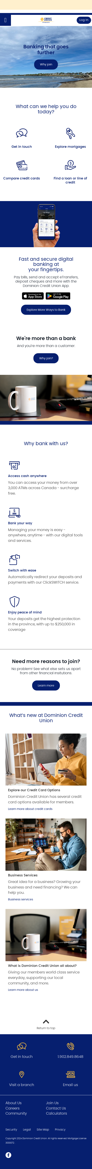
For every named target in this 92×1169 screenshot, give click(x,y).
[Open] (5, 20)
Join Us (52, 1103)
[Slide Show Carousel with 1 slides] (46, 263)
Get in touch (22, 147)
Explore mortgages (70, 147)
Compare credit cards (21, 178)
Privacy (60, 1129)
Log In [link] (84, 19)
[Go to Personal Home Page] (46, 20)
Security (11, 1129)
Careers (12, 1108)
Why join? (46, 358)
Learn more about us (23, 989)
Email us (70, 1085)
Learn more (46, 685)
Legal (27, 1129)
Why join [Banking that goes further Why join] (46, 64)
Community (16, 1113)
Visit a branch (21, 1085)
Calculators (56, 1113)
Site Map (43, 1129)
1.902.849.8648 (70, 1057)
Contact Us (56, 1108)
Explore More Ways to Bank (46, 309)
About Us (13, 1103)
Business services (20, 899)
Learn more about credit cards (30, 809)
